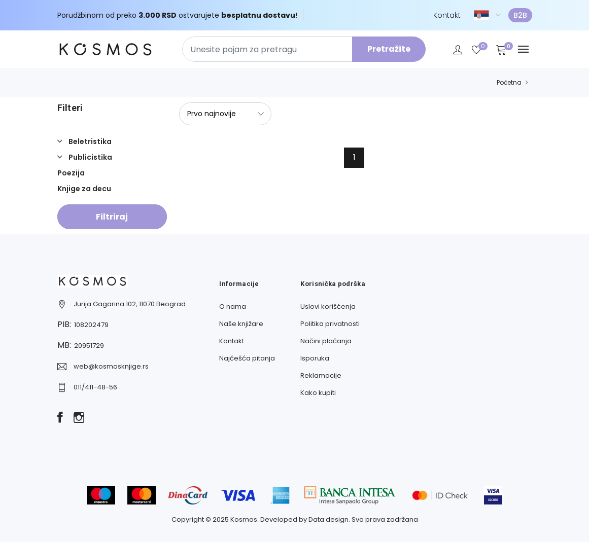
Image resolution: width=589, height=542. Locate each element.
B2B (520, 15)
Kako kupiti (318, 393)
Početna (509, 82)
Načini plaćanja (326, 341)
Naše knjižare (241, 324)
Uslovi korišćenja (328, 306)
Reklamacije (320, 375)
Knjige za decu (84, 189)
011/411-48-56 (95, 387)
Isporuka (314, 358)
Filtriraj (112, 217)
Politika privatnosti (330, 324)
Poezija (71, 173)
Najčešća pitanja (247, 358)
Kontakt (447, 15)
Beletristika (89, 141)
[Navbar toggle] (523, 49)
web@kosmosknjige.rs (111, 366)
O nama (232, 306)
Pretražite (388, 49)
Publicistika (89, 157)
